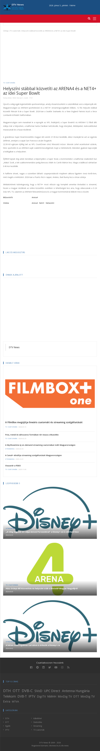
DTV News (14, 347)
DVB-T (22, 696)
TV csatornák (15, 31)
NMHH (51, 696)
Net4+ (41, 203)
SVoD (38, 691)
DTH (7, 690)
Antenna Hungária (76, 691)
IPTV (32, 696)
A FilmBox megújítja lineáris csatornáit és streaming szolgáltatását (44, 422)
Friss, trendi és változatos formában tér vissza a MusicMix (32, 434)
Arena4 (35, 197)
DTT (76, 696)
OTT (16, 690)
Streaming (10, 449)
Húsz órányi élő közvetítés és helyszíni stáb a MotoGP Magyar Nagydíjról (42, 588)
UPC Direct (52, 691)
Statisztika (37, 722)
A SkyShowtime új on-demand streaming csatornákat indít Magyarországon (40, 445)
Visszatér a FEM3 (13, 465)
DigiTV (41, 696)
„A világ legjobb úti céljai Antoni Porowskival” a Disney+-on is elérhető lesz (42, 531)
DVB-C (27, 690)
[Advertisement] (50, 53)
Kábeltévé (37, 718)
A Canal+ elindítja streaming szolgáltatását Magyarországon (33, 455)
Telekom (9, 696)
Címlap (5, 31)
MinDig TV (65, 696)
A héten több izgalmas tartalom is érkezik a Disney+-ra (33, 645)
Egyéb (7, 726)
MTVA (15, 701)
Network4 (50, 203)
